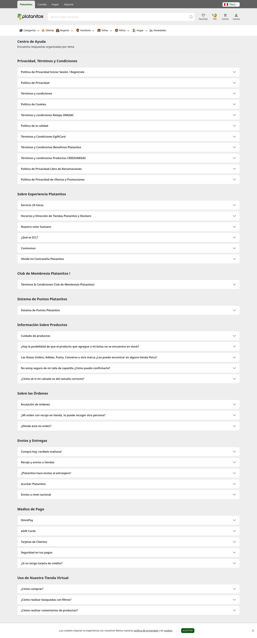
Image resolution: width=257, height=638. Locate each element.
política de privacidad (146, 630)
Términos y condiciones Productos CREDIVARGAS (53, 158)
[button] (231, 4)
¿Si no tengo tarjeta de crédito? (41, 563)
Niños (122, 31)
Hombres (85, 31)
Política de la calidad (34, 126)
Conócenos (28, 248)
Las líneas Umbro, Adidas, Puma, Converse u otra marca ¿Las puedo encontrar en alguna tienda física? (89, 357)
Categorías (29, 31)
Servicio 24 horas (32, 205)
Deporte (68, 4)
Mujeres (64, 31)
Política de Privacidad (35, 83)
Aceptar (188, 630)
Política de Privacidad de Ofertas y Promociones (53, 179)
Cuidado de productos (35, 336)
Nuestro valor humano (36, 227)
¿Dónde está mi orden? (36, 426)
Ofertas (47, 31)
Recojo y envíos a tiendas (37, 462)
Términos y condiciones (36, 93)
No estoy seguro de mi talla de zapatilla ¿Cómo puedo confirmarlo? (65, 368)
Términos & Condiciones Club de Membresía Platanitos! (57, 284)
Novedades (157, 31)
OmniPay (27, 520)
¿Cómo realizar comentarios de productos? (49, 610)
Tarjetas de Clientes (34, 542)
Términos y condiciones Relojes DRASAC (47, 115)
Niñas (104, 31)
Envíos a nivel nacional (36, 494)
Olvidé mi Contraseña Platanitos (42, 259)
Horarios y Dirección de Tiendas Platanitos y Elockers (56, 216)
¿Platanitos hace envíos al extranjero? (46, 473)
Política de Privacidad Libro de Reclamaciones (51, 169)
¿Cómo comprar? (32, 589)
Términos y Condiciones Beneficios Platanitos (51, 147)
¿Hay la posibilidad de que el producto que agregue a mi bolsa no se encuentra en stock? (80, 346)
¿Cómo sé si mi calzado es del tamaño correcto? (52, 379)
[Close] (253, 631)
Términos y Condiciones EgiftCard (43, 136)
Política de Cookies (33, 104)
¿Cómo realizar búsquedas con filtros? (46, 600)
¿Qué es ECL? (29, 237)
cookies (168, 630)
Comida (42, 4)
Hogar (55, 4)
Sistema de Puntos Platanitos (40, 310)
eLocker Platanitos (33, 484)
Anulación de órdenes (35, 404)
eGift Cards (28, 531)
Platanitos (26, 4)
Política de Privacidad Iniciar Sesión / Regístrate (52, 72)
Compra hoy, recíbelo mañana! (41, 452)
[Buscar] (191, 17)
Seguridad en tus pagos (36, 552)
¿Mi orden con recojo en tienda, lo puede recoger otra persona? (63, 415)
